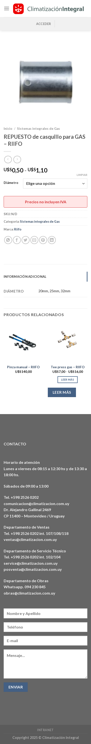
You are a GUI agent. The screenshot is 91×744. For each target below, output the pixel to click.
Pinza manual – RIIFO (23, 367)
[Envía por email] (34, 240)
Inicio (8, 129)
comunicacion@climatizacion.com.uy (36, 503)
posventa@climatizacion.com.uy (33, 569)
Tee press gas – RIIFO (68, 367)
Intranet (45, 730)
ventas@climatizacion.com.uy (30, 539)
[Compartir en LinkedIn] (52, 240)
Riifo (17, 229)
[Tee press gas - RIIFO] (67, 342)
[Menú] (6, 8)
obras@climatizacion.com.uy (29, 593)
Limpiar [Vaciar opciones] (82, 174)
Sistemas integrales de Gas (38, 129)
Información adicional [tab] (25, 276)
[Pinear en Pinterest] (43, 240)
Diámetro (11, 183)
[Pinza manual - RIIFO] (23, 342)
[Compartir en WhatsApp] (8, 240)
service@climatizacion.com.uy (31, 563)
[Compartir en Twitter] (26, 240)
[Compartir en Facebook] (17, 240)
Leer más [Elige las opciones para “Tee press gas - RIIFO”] (67, 379)
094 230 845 (35, 586)
